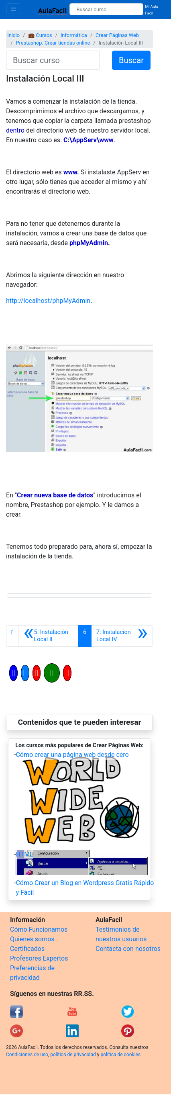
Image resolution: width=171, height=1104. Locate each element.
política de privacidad (73, 1054)
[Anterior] (48, 636)
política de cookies (120, 1054)
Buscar (131, 60)
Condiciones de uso (27, 1054)
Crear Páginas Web (117, 35)
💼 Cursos (40, 35)
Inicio (13, 35)
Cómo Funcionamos (38, 929)
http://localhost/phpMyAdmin (48, 301)
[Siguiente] (122, 636)
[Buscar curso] (106, 9)
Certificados (27, 949)
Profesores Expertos (39, 958)
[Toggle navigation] (13, 8)
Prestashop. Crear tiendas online (53, 43)
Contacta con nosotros (128, 949)
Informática (74, 35)
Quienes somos (32, 939)
